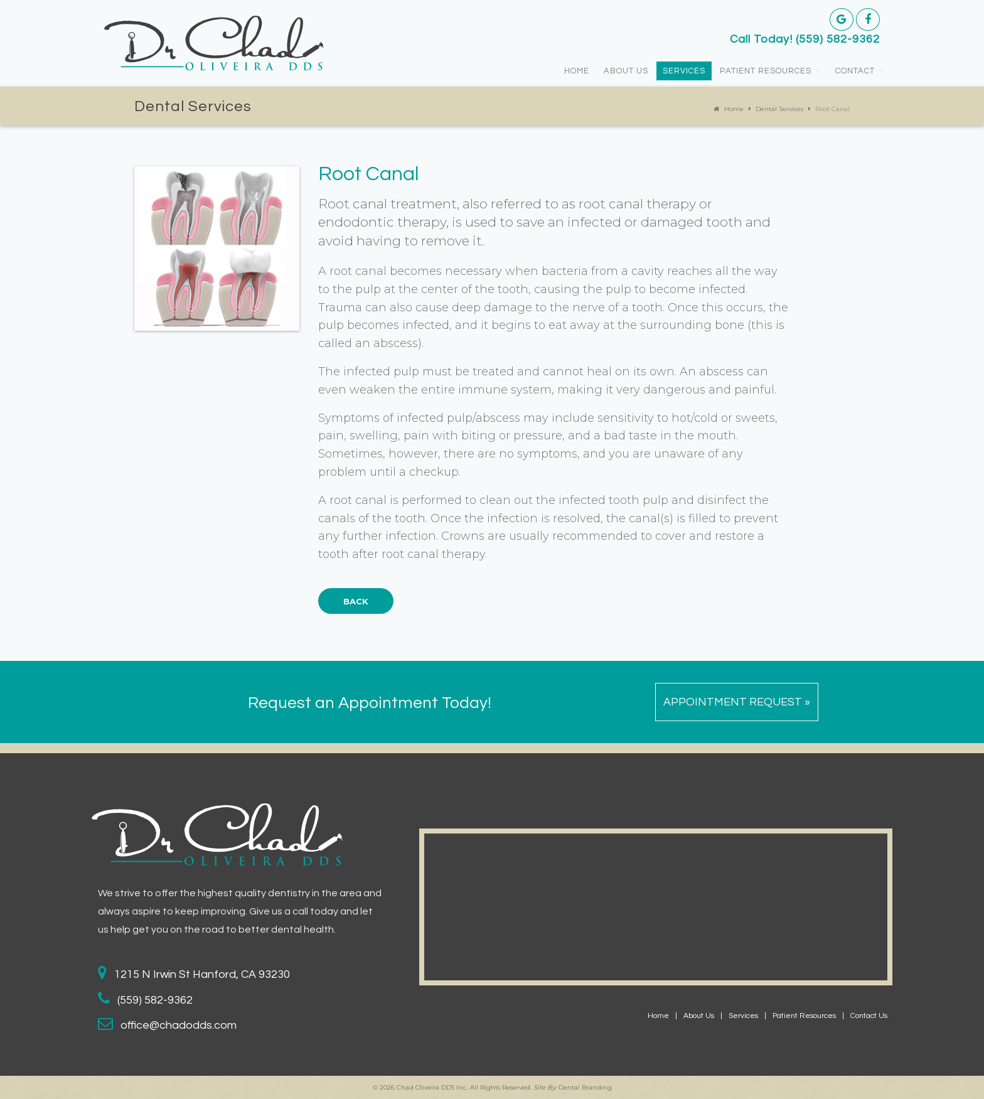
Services (684, 71)
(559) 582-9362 (838, 39)
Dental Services (779, 109)
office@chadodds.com (178, 1025)
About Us (626, 71)
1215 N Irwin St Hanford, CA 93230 (202, 974)
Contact (855, 71)
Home (576, 71)
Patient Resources (765, 71)
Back (355, 601)
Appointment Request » (736, 702)
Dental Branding (585, 1087)
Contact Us (868, 1016)
